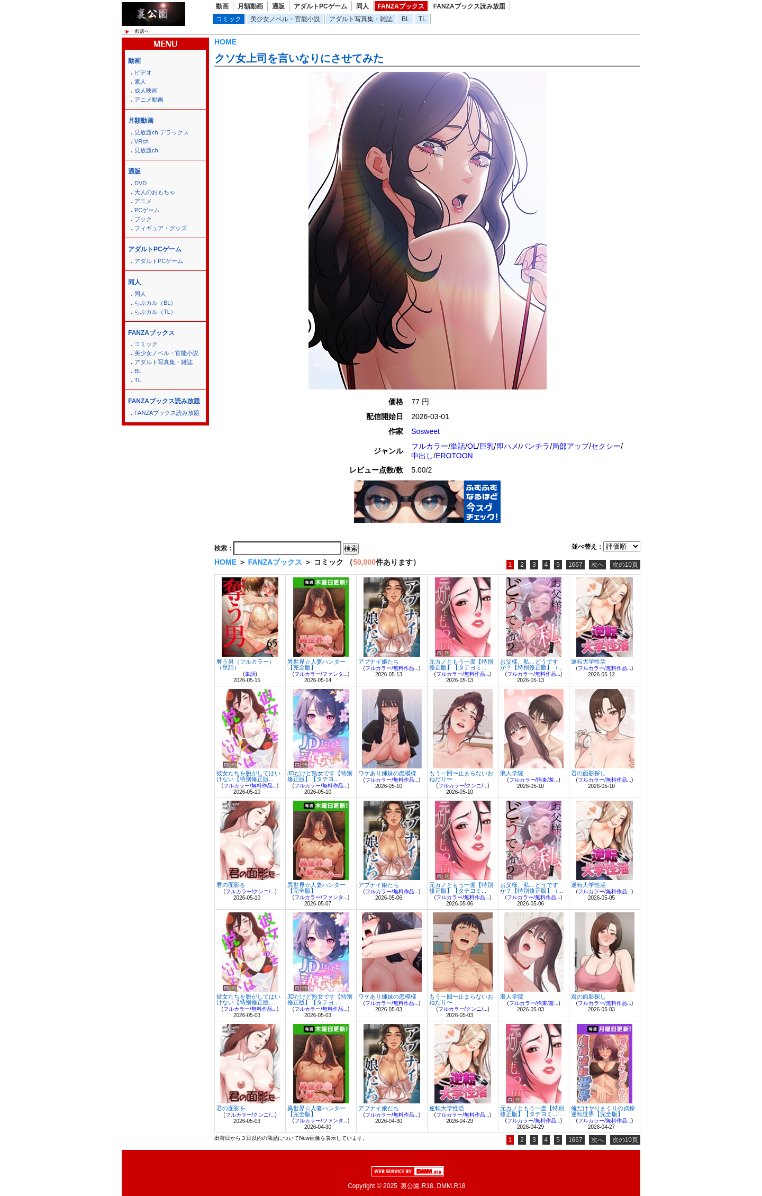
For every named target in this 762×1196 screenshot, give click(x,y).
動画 (222, 6)
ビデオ (143, 72)
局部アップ (570, 446)
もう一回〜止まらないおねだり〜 (461, 776)
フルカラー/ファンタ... (321, 674)
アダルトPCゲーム (320, 6)
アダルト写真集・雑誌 (361, 19)
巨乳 (486, 446)
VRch (141, 141)
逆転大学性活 (588, 661)
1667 (575, 564)
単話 (457, 446)
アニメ (143, 201)
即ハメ (507, 446)
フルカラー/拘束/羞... (534, 780)
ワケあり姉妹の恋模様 (387, 773)
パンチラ (535, 446)
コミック (228, 19)
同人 (362, 6)
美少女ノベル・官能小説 (285, 19)
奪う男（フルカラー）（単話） (245, 664)
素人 (140, 81)
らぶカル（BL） (155, 303)
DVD (140, 183)
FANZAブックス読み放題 (469, 6)
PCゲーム (147, 210)
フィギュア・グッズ (160, 228)
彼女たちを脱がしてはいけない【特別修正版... (248, 776)
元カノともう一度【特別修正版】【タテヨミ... (461, 664)
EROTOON (454, 455)
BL (406, 19)
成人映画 (146, 90)
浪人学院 (511, 773)
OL (472, 446)
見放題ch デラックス (161, 132)
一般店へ (139, 31)
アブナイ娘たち (378, 661)
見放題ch (146, 150)
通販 (278, 6)
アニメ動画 (149, 99)
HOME (225, 42)
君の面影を (231, 885)
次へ (597, 564)
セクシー (606, 446)
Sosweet (425, 431)
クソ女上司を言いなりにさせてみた (299, 58)
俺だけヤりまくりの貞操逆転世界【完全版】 (603, 1111)
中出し (422, 455)
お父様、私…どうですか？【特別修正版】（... (531, 664)
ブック (143, 219)
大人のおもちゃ (154, 192)
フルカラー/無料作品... (392, 668)
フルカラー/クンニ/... (463, 786)
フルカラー (429, 446)
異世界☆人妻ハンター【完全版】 (316, 664)
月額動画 (250, 6)
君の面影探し (588, 773)
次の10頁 (625, 564)
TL (422, 19)
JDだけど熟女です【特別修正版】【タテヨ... (319, 776)
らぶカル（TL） (155, 312)
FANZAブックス (401, 6)
